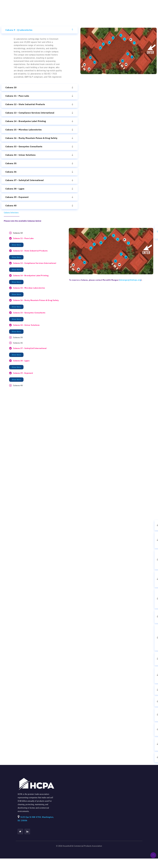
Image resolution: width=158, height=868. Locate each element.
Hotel (95, 7)
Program (107, 7)
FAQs (135, 7)
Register (82, 7)
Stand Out (122, 7)
